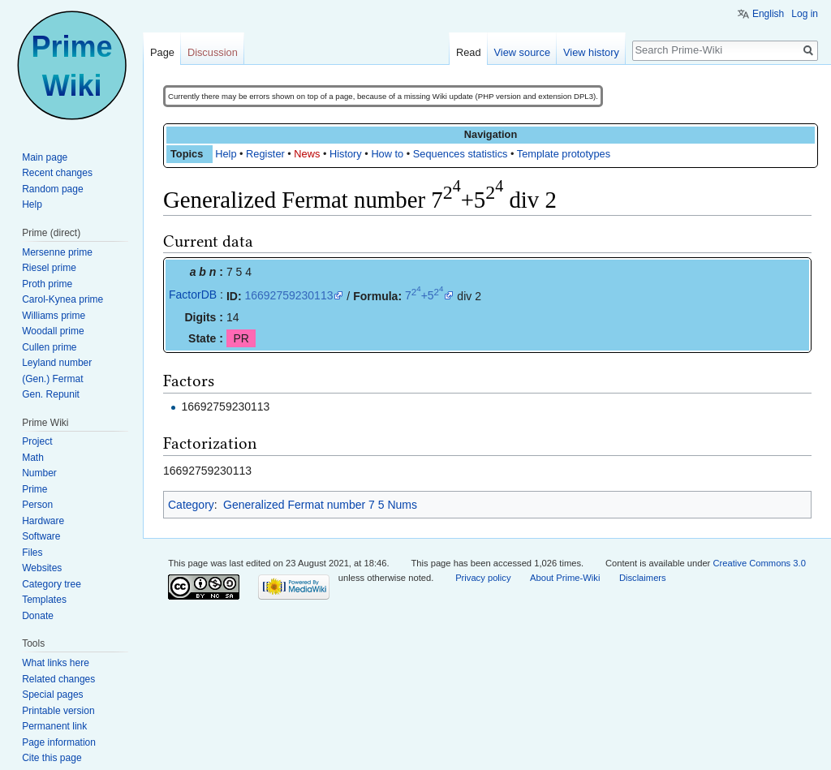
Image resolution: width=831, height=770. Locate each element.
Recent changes (57, 173)
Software (41, 536)
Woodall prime (53, 331)
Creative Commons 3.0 (759, 563)
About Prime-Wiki (565, 578)
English (768, 13)
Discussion (212, 52)
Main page (44, 157)
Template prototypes (563, 154)
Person (37, 504)
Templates (44, 599)
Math (33, 457)
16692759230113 (288, 295)
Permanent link (54, 726)
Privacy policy (482, 578)
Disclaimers (642, 578)
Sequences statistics (460, 154)
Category (191, 504)
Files (32, 552)
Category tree (51, 584)
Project (37, 441)
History (345, 154)
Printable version (58, 710)
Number (39, 473)
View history (591, 52)
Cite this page (51, 758)
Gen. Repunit (51, 394)
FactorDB (193, 294)
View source (522, 52)
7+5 (424, 295)
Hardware (43, 521)
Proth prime (47, 284)
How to (387, 154)
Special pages (52, 694)
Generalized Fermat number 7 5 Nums (320, 504)
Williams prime (53, 315)
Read (468, 52)
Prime (34, 489)
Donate (38, 616)
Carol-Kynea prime (62, 299)
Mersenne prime (57, 252)
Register (265, 154)
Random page (52, 189)
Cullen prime (49, 347)
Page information (59, 742)
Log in (804, 13)
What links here (55, 663)
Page (162, 52)
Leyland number (57, 362)
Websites (42, 568)
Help (225, 154)
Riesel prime (49, 267)
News (307, 154)
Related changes (58, 679)
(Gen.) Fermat (52, 379)
